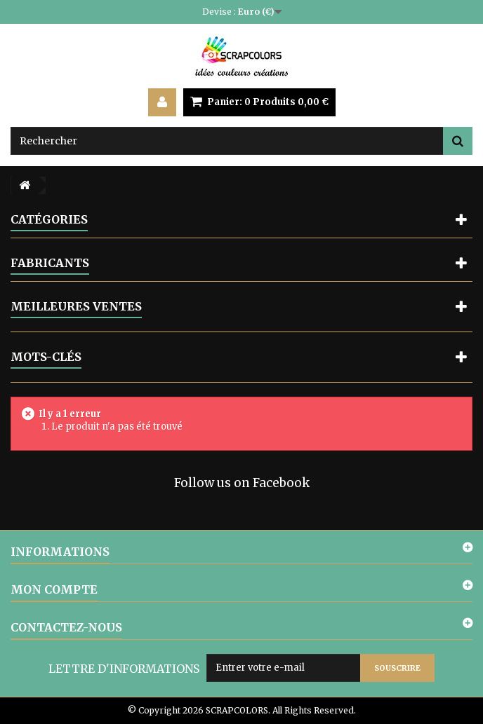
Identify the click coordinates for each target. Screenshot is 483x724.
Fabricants (50, 263)
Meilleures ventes (76, 306)
